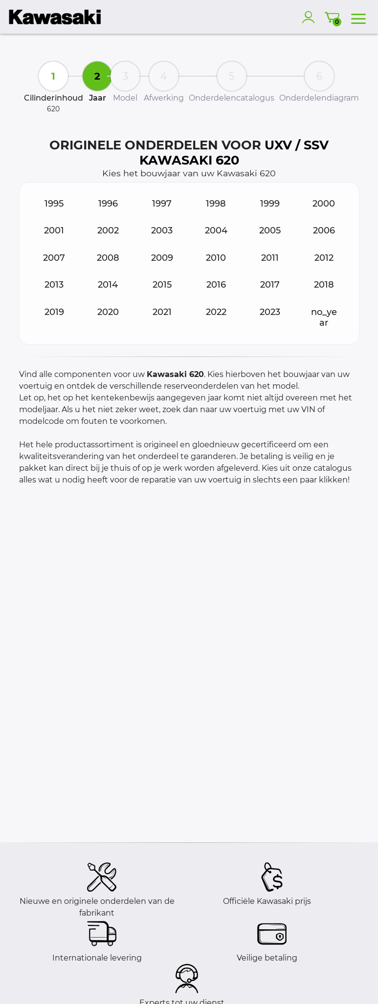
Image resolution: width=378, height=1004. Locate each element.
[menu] (358, 17)
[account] (310, 17)
